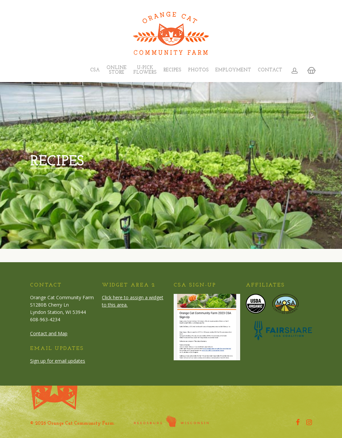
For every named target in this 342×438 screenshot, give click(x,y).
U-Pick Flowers (145, 70)
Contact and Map (48, 333)
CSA (95, 70)
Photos (198, 70)
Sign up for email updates (57, 361)
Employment (233, 70)
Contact (270, 70)
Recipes (172, 70)
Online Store (117, 70)
